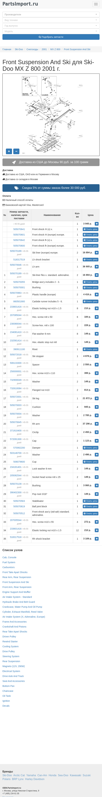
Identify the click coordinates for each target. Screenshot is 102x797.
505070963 (16, 293)
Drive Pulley (8, 651)
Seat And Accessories (13, 681)
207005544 (16, 520)
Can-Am (42, 775)
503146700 (16, 453)
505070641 (19, 229)
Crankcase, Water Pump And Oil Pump (22, 607)
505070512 (19, 513)
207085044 (16, 315)
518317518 (16, 537)
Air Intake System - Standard (17, 597)
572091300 (16, 439)
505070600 (19, 245)
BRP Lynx (17, 779)
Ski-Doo (19, 49)
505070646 (16, 265)
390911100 (19, 349)
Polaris (6, 779)
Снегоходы (32, 49)
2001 (44, 49)
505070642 (19, 240)
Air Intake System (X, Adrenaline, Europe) (23, 616)
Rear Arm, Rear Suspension (16, 577)
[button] (51, 14)
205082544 (16, 475)
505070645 (16, 422)
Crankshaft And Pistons (14, 626)
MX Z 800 (55, 49)
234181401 (16, 467)
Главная (6, 49)
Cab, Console (9, 557)
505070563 (19, 501)
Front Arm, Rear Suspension (17, 587)
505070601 (19, 234)
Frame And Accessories (14, 621)
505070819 (19, 506)
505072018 (16, 354)
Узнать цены (90, 229)
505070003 (16, 405)
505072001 (16, 396)
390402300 (16, 492)
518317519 (19, 259)
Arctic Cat (19, 775)
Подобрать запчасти (51, 37)
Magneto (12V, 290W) (13, 666)
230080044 (16, 323)
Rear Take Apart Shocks (14, 631)
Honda (52, 775)
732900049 (16, 380)
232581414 (16, 340)
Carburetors (8, 567)
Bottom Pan (8, 686)
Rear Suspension (11, 661)
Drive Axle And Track (13, 676)
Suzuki (87, 775)
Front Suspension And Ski (77, 49)
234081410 (16, 332)
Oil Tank (6, 696)
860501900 (19, 301)
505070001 (19, 287)
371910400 (16, 430)
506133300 (16, 363)
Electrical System (11, 671)
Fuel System (8, 562)
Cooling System (10, 646)
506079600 (19, 461)
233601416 (16, 306)
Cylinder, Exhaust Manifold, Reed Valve (22, 611)
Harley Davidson (34, 779)
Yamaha (31, 775)
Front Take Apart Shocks (14, 572)
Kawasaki (75, 775)
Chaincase (7, 691)
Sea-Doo (63, 775)
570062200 (19, 447)
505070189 (16, 251)
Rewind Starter (10, 641)
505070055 (19, 282)
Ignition (6, 701)
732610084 (16, 388)
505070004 (16, 413)
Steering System (10, 656)
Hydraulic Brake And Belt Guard (18, 602)
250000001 (16, 371)
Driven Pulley (9, 636)
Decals (6, 705)
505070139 (16, 484)
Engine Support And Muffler (16, 592)
